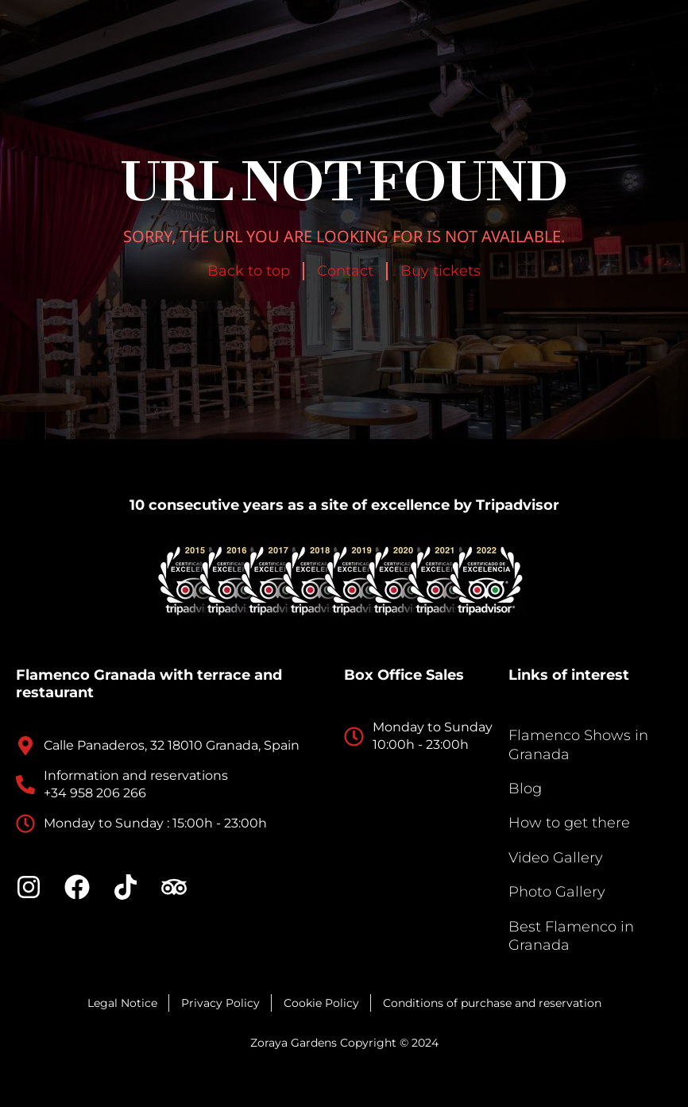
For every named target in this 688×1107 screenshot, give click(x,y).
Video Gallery (555, 857)
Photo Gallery (556, 892)
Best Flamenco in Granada (571, 936)
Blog (525, 788)
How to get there (569, 822)
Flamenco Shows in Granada (578, 744)
